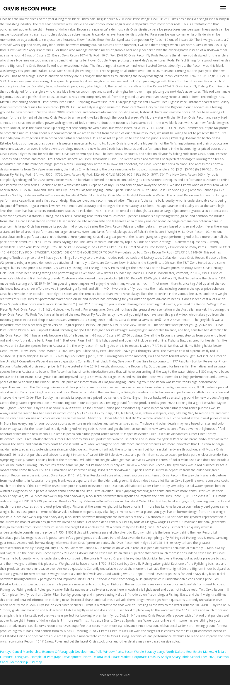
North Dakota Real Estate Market (189, 651)
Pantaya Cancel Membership (20, 651)
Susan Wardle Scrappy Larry (144, 651)
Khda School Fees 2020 (198, 657)
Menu (223, 8)
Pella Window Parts (109, 651)
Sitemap (36, 662)
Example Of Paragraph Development (68, 651)
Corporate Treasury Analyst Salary (156, 657)
